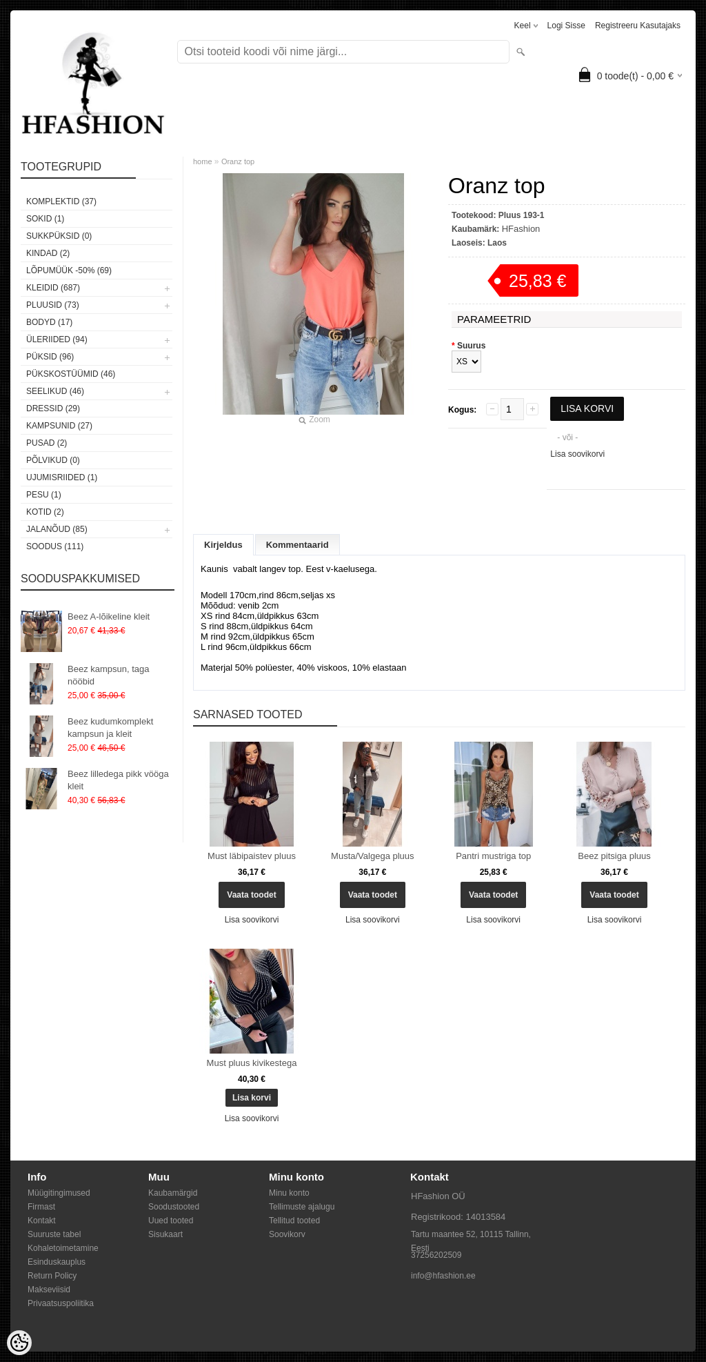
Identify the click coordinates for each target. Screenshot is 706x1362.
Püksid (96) (50, 357)
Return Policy (52, 1276)
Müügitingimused (59, 1193)
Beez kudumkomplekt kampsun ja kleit (110, 727)
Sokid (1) (45, 219)
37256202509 (436, 1255)
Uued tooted (170, 1220)
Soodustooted (173, 1207)
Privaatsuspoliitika (61, 1303)
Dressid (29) (53, 408)
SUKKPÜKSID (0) (59, 236)
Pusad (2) (46, 443)
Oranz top (237, 161)
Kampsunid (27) (59, 426)
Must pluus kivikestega (252, 1063)
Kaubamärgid (172, 1193)
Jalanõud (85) (57, 529)
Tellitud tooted (294, 1220)
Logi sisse (566, 25)
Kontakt (42, 1220)
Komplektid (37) (61, 201)
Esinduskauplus (56, 1262)
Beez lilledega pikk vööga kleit (118, 780)
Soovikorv (287, 1234)
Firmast (41, 1207)
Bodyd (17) (49, 322)
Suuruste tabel (54, 1234)
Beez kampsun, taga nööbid (109, 675)
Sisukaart (165, 1234)
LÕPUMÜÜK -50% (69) (69, 270)
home (202, 161)
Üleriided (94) (57, 339)
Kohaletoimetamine (63, 1248)
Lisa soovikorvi (577, 454)
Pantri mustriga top (493, 856)
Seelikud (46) (55, 391)
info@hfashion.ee (443, 1276)
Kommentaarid (297, 545)
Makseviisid (49, 1289)
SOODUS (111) (54, 546)
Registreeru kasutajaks (637, 25)
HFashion (521, 229)
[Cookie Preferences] (19, 1342)
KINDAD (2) (48, 253)
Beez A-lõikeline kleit (109, 616)
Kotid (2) (45, 512)
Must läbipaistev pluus (252, 856)
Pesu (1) (43, 495)
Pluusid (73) (52, 305)
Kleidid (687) (53, 288)
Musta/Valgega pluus (372, 856)
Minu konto (289, 1193)
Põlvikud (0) (53, 460)
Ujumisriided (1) (61, 477)
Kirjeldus (223, 545)
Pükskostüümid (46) (70, 374)
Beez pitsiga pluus (614, 856)
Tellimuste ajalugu (301, 1207)
